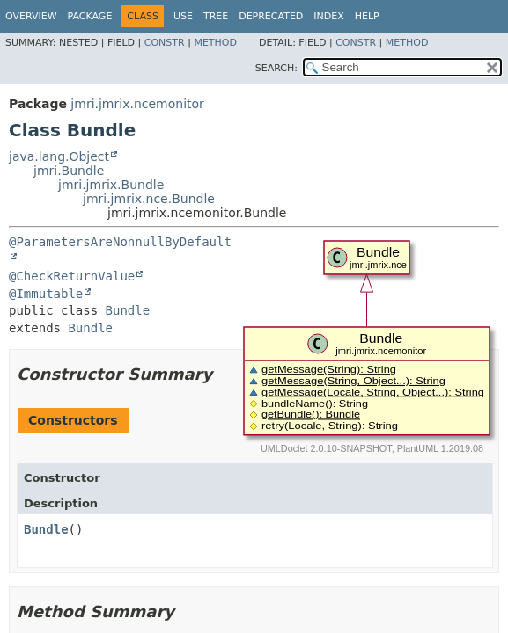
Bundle (128, 310)
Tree (215, 16)
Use (183, 16)
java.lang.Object (59, 156)
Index (328, 16)
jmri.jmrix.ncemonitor (137, 104)
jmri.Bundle (68, 171)
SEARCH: (276, 68)
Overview (31, 16)
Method (215, 42)
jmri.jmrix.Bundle (111, 185)
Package (90, 16)
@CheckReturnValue (72, 276)
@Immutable (46, 294)
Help (367, 16)
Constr (164, 42)
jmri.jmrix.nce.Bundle (149, 199)
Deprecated (271, 16)
